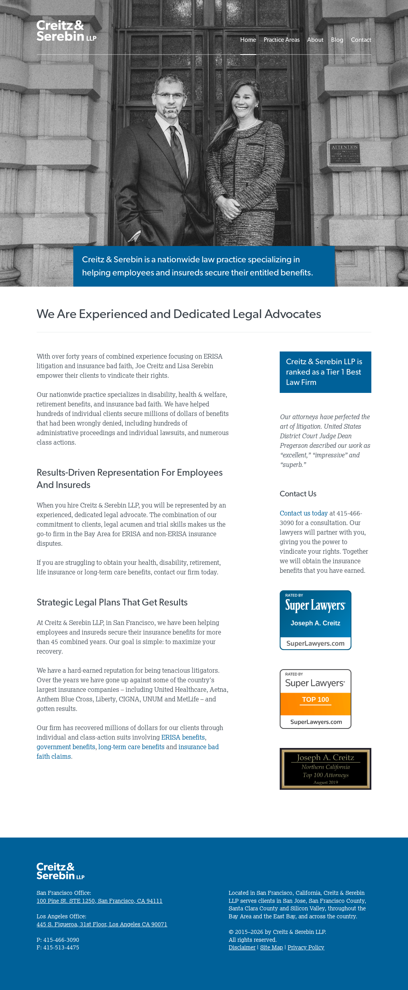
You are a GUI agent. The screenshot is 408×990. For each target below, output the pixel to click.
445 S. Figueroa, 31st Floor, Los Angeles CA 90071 (102, 924)
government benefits (66, 746)
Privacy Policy (306, 947)
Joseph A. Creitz (316, 623)
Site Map (271, 947)
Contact (361, 39)
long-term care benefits (131, 746)
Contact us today (304, 513)
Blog (337, 39)
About (315, 39)
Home (248, 39)
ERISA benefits (183, 737)
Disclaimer (242, 947)
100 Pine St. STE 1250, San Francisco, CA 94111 (100, 901)
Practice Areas (282, 39)
